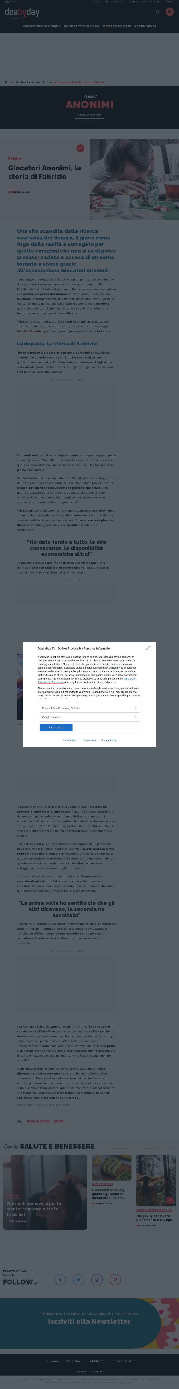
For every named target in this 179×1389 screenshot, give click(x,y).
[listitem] (89, 708)
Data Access (89, 740)
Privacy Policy (108, 740)
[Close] (149, 649)
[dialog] (89, 694)
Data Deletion (70, 740)
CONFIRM (56, 727)
